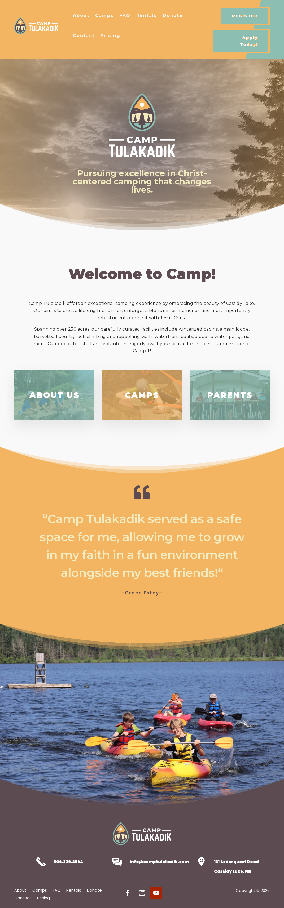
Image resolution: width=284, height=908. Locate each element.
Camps (104, 15)
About (81, 15)
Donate (173, 15)
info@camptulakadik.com (159, 862)
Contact (84, 35)
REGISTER (245, 15)
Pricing (110, 35)
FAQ (124, 15)
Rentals (146, 15)
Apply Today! (249, 41)
